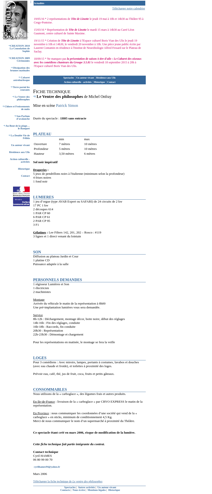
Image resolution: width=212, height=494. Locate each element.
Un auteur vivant (20, 145)
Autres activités (86, 487)
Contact (25, 175)
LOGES (39, 358)
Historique (24, 168)
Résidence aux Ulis (19, 152)
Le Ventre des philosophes (21, 98)
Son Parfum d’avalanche (22, 117)
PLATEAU (42, 134)
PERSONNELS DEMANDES (57, 280)
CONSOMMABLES (50, 389)
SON (37, 252)
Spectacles (68, 77)
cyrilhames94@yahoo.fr (47, 466)
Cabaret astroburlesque (21, 78)
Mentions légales (97, 490)
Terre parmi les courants (20, 88)
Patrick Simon (67, 105)
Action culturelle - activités (78, 82)
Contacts (65, 490)
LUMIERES (43, 197)
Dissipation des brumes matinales (20, 69)
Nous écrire (79, 490)
